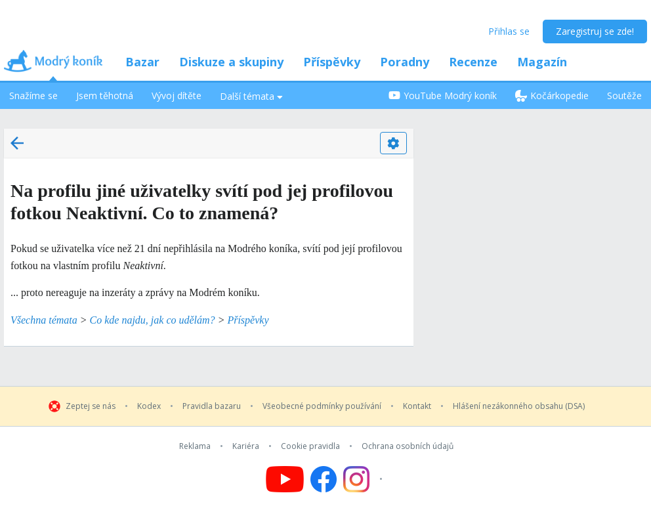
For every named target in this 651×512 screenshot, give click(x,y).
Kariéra (245, 446)
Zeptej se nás (91, 406)
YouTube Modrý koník (442, 95)
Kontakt (417, 406)
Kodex (149, 406)
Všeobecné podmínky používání (321, 406)
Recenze (473, 62)
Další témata (251, 96)
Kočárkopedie (552, 95)
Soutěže (624, 95)
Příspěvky (331, 62)
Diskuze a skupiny (231, 62)
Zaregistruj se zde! (595, 31)
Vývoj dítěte (176, 95)
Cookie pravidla (310, 446)
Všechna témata (43, 320)
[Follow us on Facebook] (323, 479)
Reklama (195, 446)
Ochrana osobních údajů (407, 446)
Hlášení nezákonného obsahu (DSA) (519, 406)
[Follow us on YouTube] (285, 479)
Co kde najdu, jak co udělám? (152, 320)
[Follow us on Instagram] (364, 479)
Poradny (404, 62)
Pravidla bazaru (211, 406)
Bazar (142, 62)
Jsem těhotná (104, 95)
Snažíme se (33, 95)
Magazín (542, 62)
